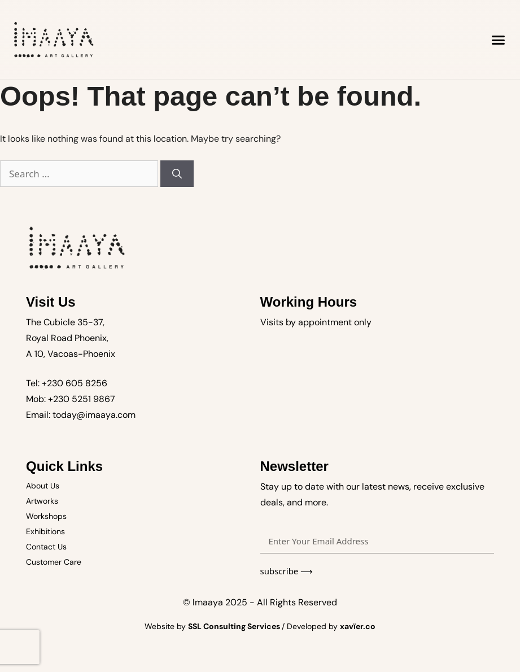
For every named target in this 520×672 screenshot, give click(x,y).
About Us (42, 486)
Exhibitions (45, 531)
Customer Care (53, 562)
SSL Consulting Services (235, 626)
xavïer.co (357, 626)
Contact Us (46, 547)
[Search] (177, 173)
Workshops (46, 516)
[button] (498, 39)
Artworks (42, 501)
